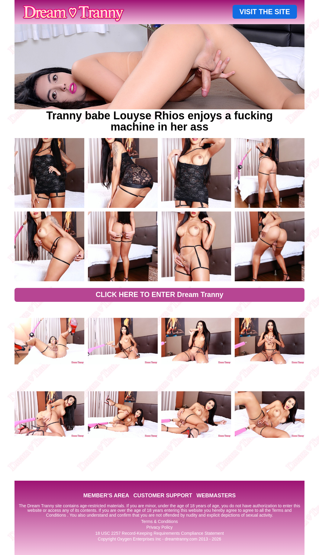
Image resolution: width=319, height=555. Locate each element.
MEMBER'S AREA (106, 495)
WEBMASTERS (216, 495)
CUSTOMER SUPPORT (162, 495)
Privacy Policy (159, 527)
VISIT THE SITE (265, 12)
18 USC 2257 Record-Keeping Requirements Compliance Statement (159, 533)
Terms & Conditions (159, 521)
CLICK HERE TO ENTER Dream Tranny (160, 294)
